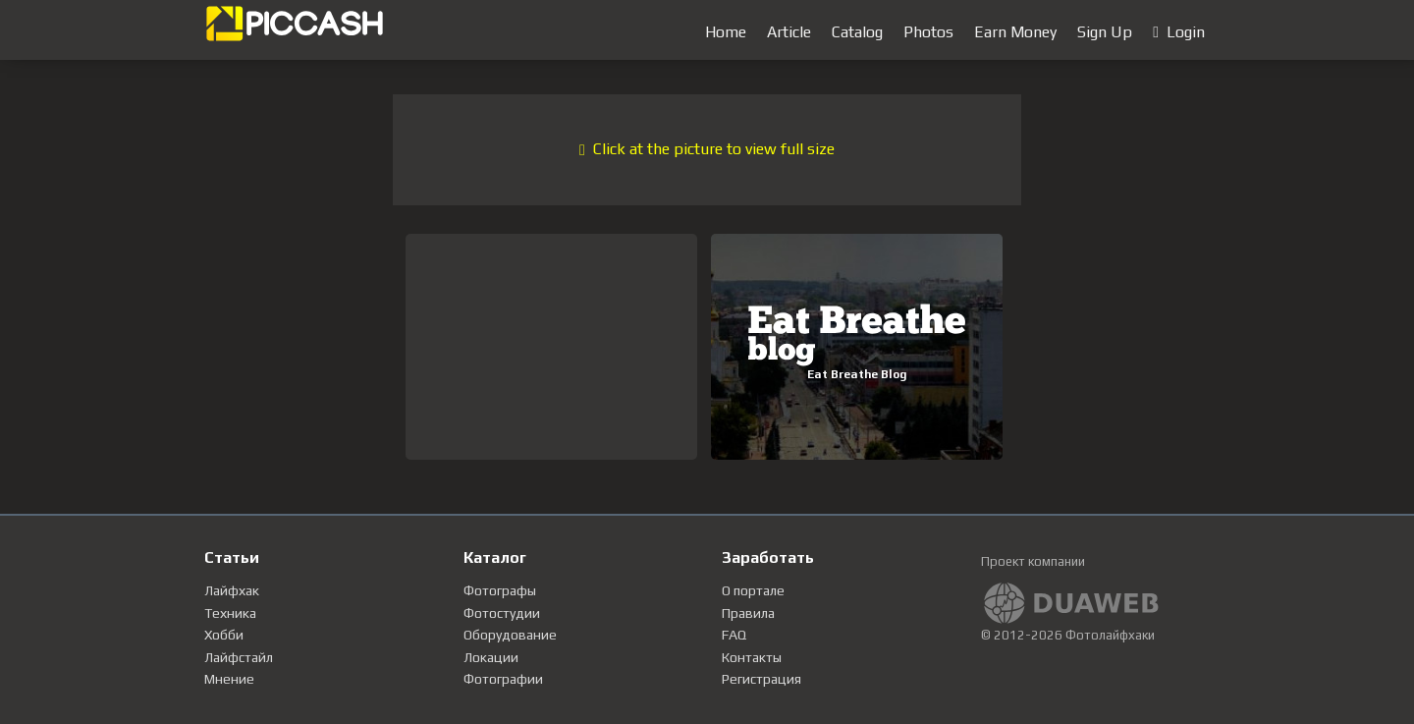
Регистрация (761, 679)
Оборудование (510, 634)
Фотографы (499, 590)
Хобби (224, 634)
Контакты (752, 657)
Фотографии (503, 679)
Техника (230, 613)
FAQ (734, 634)
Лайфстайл (238, 657)
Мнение (229, 679)
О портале (753, 590)
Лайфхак (231, 590)
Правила (748, 613)
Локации (490, 657)
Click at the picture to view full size (707, 148)
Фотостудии (501, 613)
